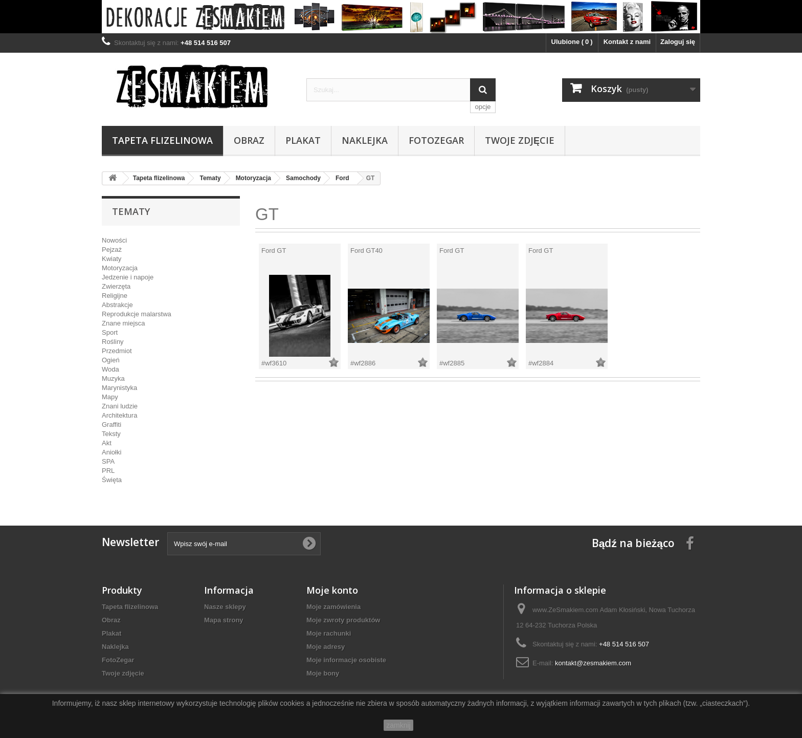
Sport (110, 332)
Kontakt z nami (627, 42)
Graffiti (111, 424)
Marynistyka (119, 388)
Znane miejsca (123, 323)
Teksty (111, 434)
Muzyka (113, 378)
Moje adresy (325, 646)
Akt (107, 443)
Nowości (114, 240)
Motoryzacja (253, 178)
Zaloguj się (677, 42)
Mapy (110, 397)
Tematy (209, 178)
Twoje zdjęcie (519, 140)
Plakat (303, 140)
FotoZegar (436, 140)
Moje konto (332, 590)
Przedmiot (117, 351)
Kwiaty (111, 259)
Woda (110, 369)
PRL (108, 470)
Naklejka (365, 140)
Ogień (111, 360)
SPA (108, 461)
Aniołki (111, 452)
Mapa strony (223, 620)
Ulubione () (572, 42)
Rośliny (113, 341)
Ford (342, 178)
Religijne (114, 295)
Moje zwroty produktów (343, 620)
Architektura (119, 415)
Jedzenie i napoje (127, 277)
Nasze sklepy (225, 607)
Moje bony (322, 673)
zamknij (398, 725)
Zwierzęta (116, 286)
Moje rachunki (328, 633)
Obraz (249, 140)
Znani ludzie (120, 406)
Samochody (303, 178)
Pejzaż (112, 249)
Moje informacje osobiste (346, 660)
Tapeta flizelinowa (162, 140)
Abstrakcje (117, 305)
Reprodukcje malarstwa (136, 314)
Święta (112, 480)
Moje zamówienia (333, 607)
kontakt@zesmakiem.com (593, 663)
